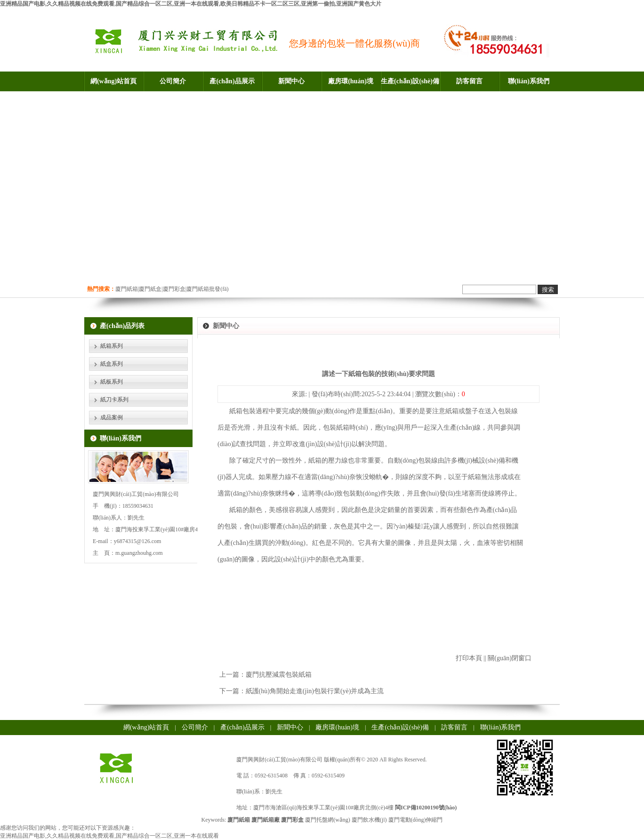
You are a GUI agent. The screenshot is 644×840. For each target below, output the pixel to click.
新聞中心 (291, 81)
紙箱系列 (111, 346)
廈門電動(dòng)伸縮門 (415, 819)
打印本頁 (469, 658)
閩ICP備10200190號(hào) (426, 807)
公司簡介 (173, 81)
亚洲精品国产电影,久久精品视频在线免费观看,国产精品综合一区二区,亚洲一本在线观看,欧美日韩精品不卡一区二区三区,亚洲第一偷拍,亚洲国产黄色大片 (190, 3)
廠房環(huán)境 (350, 81)
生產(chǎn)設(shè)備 (410, 81)
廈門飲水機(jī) (369, 819)
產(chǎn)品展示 (231, 81)
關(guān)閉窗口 (509, 658)
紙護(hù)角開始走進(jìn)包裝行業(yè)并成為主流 (315, 691)
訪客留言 (469, 81)
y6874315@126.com (137, 541)
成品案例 (111, 417)
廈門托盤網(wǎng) (327, 819)
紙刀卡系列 (114, 399)
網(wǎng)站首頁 (113, 81)
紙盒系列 (111, 363)
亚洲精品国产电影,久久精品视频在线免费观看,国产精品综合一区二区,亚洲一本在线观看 (109, 835)
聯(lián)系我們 (528, 81)
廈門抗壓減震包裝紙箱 (279, 674)
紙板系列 (111, 381)
